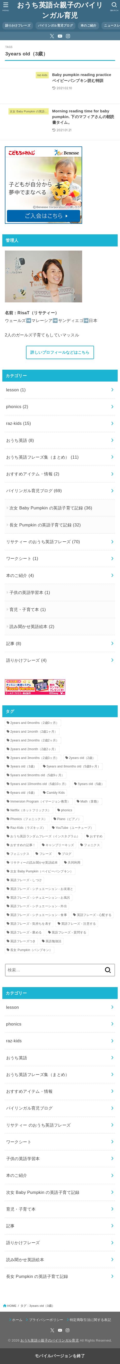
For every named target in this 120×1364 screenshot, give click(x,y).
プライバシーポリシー (46, 1320)
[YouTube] (60, 36)
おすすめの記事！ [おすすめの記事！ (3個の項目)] (23, 845)
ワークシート (22, 558)
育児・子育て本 (28, 609)
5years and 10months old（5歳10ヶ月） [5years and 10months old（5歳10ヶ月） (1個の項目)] (39, 784)
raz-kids (18, 423)
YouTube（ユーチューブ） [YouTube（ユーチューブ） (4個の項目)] (75, 828)
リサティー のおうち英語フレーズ (43, 541)
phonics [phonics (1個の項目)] (66, 810)
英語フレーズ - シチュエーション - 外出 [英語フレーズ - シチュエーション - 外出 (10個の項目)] (38, 906)
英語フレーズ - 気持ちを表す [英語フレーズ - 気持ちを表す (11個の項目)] (30, 923)
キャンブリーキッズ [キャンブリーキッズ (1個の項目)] (60, 845)
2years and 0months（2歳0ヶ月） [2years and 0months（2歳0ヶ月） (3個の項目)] (34, 723)
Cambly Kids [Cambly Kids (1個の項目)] (56, 793)
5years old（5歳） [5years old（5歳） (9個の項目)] (91, 784)
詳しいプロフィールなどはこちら (60, 352)
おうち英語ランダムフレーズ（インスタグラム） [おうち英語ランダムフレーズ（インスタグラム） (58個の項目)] (45, 836)
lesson (16, 389)
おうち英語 (20, 440)
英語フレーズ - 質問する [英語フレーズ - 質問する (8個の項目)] (69, 932)
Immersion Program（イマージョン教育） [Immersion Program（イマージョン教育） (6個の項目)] (40, 801)
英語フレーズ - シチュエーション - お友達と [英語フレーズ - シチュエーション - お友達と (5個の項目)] (41, 889)
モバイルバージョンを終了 (60, 1355)
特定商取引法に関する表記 (90, 1320)
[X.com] (52, 36)
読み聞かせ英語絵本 (32, 626)
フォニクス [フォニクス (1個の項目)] (92, 845)
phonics (17, 406)
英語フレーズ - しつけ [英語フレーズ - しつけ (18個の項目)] (26, 880)
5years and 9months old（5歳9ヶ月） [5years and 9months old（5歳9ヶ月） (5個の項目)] (37, 775)
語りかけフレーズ (17, 25)
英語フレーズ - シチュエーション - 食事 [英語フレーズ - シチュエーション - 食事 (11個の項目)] (38, 915)
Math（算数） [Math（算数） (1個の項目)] (90, 801)
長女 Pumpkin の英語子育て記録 (45, 525)
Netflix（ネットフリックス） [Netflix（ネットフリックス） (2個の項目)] (30, 810)
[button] (114, 6)
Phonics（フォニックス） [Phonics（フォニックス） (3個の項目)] (28, 819)
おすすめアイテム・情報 (32, 474)
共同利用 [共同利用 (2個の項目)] (74, 862)
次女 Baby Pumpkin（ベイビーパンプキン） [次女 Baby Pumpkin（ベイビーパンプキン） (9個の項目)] (41, 871)
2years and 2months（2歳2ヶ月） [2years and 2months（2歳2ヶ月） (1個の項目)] (34, 740)
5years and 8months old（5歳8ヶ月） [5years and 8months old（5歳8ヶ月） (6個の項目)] (74, 766)
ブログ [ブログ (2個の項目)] (66, 854)
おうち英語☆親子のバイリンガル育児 (60, 10)
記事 (13, 643)
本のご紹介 (88, 25)
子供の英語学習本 (30, 592)
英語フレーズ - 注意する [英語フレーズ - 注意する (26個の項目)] (78, 923)
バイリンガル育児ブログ (55, 25)
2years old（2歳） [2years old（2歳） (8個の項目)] (82, 758)
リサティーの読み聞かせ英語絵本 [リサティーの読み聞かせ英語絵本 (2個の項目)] (34, 862)
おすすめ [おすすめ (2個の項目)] (96, 836)
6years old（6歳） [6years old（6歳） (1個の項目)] (23, 793)
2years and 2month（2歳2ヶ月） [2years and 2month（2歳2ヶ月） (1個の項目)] (33, 749)
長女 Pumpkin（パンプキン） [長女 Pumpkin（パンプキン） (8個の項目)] (31, 950)
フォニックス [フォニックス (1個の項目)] (19, 854)
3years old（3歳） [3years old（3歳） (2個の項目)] (23, 766)
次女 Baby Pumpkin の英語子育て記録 (51, 508)
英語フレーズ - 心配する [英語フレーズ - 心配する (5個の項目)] (94, 915)
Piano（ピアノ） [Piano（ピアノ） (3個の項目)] (69, 819)
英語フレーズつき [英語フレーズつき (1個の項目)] (23, 941)
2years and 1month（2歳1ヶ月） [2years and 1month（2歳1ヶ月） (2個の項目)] (33, 731)
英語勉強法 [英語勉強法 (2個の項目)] (54, 941)
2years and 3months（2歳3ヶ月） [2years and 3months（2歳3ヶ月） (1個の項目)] (34, 758)
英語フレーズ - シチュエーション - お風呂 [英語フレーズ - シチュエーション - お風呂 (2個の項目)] (40, 897)
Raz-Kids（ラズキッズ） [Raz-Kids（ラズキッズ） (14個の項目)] (28, 828)
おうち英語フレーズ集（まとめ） (42, 457)
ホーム (17, 1320)
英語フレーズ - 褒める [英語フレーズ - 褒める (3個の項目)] (26, 932)
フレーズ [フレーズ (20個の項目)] (45, 854)
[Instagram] (68, 36)
